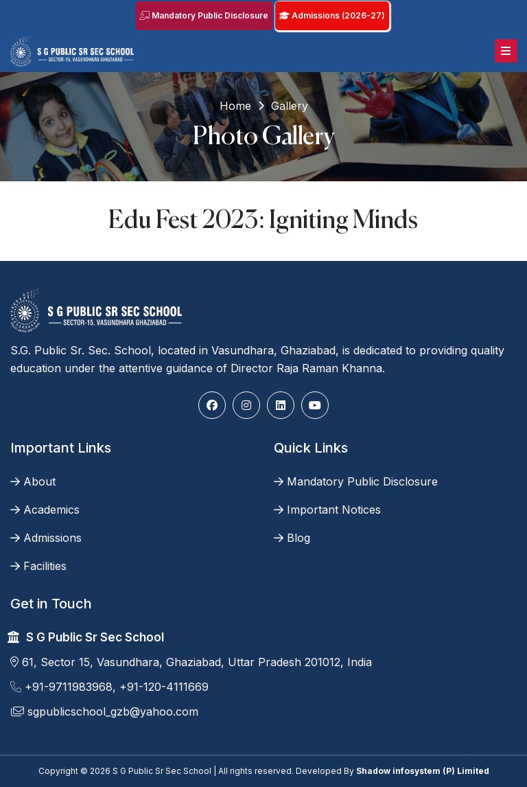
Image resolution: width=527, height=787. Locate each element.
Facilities (38, 566)
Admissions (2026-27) (332, 15)
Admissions (46, 538)
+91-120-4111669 (164, 687)
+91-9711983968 (61, 687)
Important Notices (327, 509)
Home (235, 106)
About (33, 481)
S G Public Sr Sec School (95, 637)
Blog (292, 538)
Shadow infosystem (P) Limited (422, 771)
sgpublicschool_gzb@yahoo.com (104, 711)
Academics (45, 509)
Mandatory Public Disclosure (203, 15)
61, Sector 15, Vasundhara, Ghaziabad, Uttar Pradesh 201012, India (191, 662)
